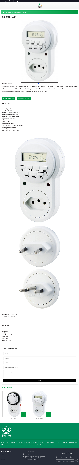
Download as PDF (24, 98)
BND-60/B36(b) (14, 418)
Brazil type (4, 333)
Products (8, 12)
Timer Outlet (5, 338)
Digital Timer (9, 109)
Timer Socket (17, 12)
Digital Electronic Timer (8, 335)
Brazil (24, 12)
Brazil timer (5, 331)
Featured (3, 454)
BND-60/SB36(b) (12, 314)
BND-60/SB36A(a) (10, 316)
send (39, 380)
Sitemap (3, 459)
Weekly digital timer (7, 340)
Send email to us (9, 98)
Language (3, 457)
